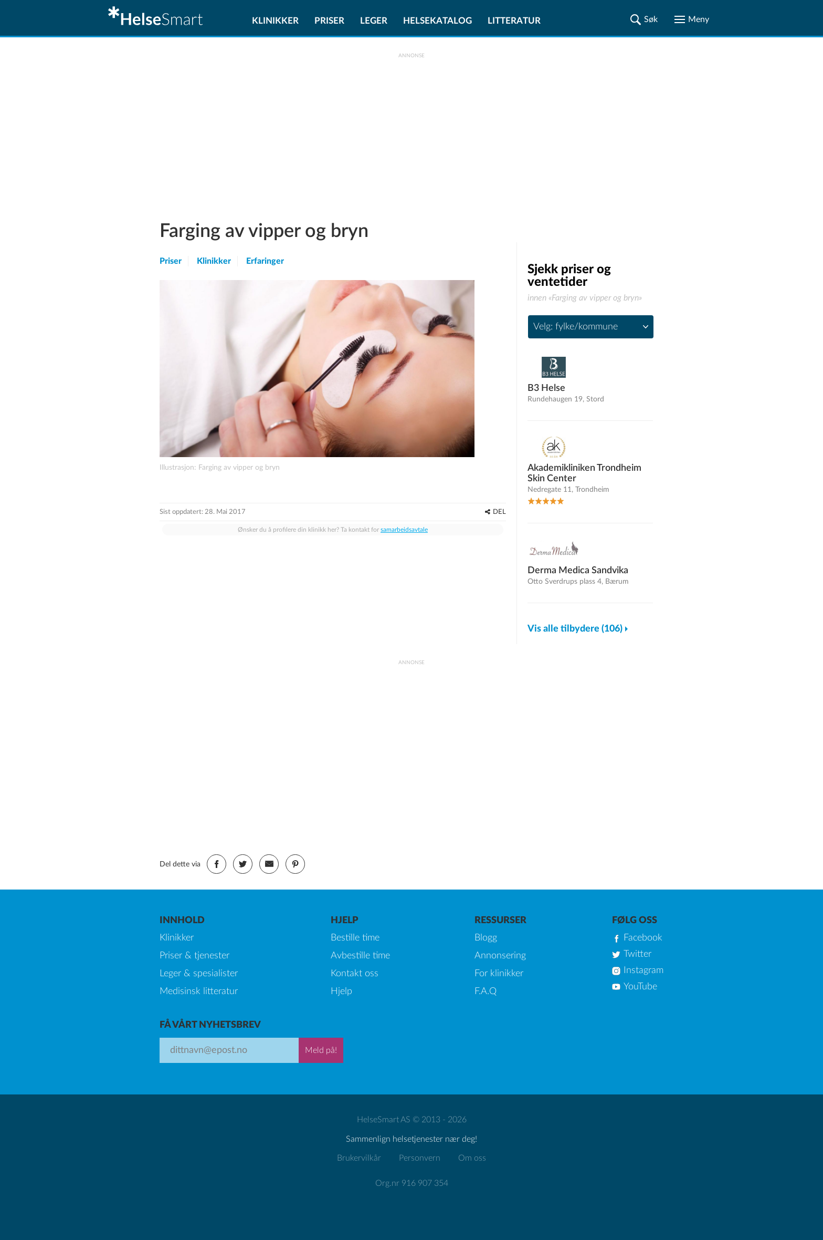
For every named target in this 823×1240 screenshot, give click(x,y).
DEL (499, 512)
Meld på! (321, 1050)
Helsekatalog (437, 20)
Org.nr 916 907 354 (411, 1183)
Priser (329, 20)
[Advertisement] (411, 131)
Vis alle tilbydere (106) (574, 629)
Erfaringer (265, 261)
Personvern (419, 1158)
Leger (373, 20)
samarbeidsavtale (404, 529)
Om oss (472, 1158)
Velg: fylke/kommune (575, 327)
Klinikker (275, 20)
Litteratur (514, 20)
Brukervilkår (359, 1158)
